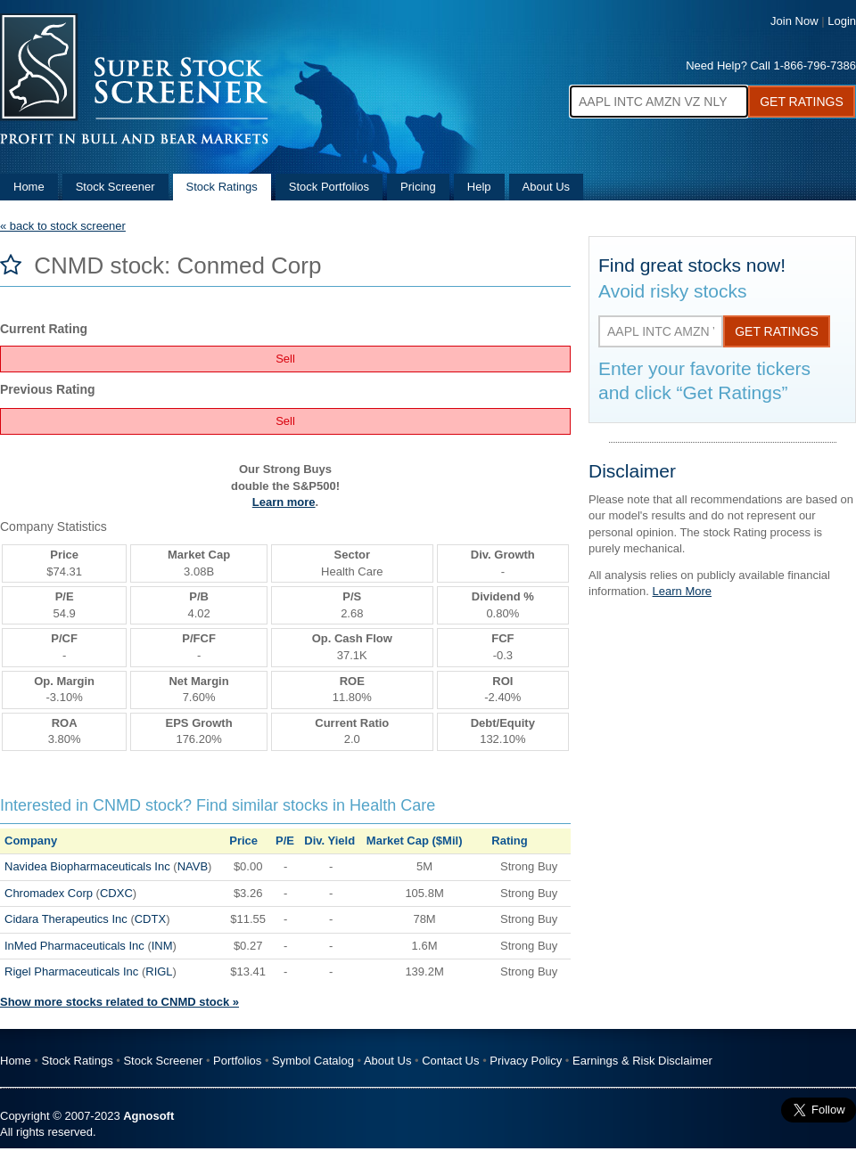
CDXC (116, 893)
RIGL (158, 971)
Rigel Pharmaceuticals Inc (71, 971)
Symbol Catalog (313, 1060)
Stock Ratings (222, 186)
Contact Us (450, 1060)
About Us (546, 186)
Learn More (682, 591)
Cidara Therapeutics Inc (66, 919)
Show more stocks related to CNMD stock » (119, 1001)
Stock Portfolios (329, 186)
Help (479, 186)
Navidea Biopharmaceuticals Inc (87, 866)
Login (841, 21)
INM (162, 945)
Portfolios (237, 1060)
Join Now (794, 21)
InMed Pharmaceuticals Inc (74, 945)
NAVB (192, 866)
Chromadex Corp (48, 893)
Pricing (418, 186)
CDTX (150, 919)
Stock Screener (115, 186)
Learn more (284, 502)
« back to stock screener (63, 226)
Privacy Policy (526, 1060)
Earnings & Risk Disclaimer (642, 1060)
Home (29, 186)
